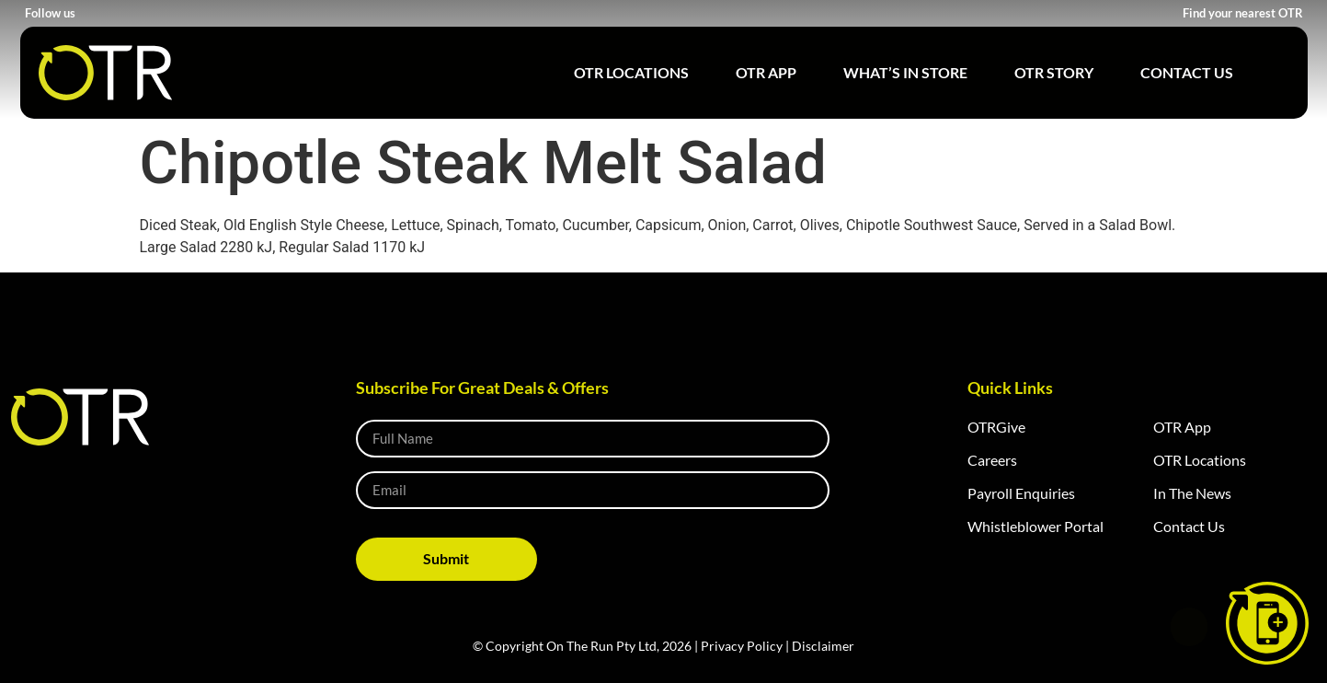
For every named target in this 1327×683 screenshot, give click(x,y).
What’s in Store (905, 72)
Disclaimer (823, 646)
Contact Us (1186, 72)
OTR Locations (631, 72)
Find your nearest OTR (1243, 13)
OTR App (766, 72)
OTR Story (1053, 72)
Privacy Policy (742, 646)
